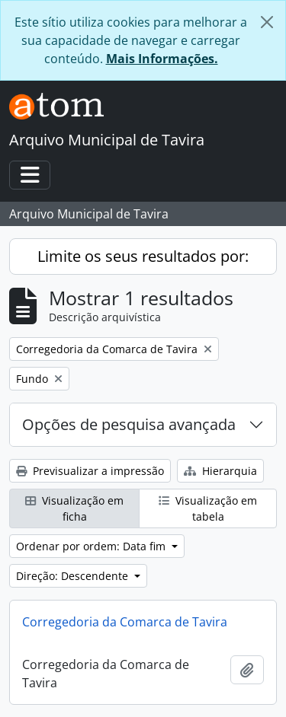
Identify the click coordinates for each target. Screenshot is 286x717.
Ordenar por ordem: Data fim (92, 546)
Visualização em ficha (74, 508)
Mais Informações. (162, 58)
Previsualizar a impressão (90, 471)
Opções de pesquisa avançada (129, 424)
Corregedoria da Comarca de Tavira (124, 621)
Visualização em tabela (208, 508)
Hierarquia (220, 471)
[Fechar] (267, 22)
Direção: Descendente (73, 576)
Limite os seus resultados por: (143, 256)
